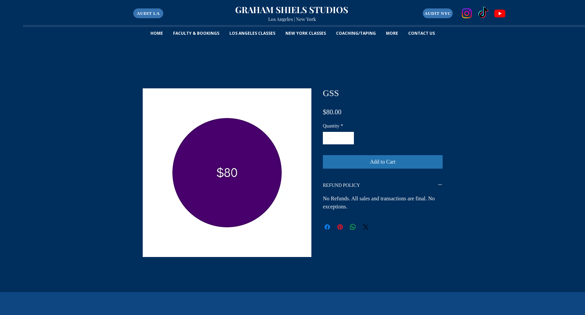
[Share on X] (366, 227)
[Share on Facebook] (327, 227)
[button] (148, 13)
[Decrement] (328, 138)
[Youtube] (499, 13)
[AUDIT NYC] (438, 13)
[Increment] (348, 138)
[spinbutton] (338, 138)
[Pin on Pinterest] (340, 227)
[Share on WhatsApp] (353, 227)
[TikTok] (483, 13)
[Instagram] (466, 13)
